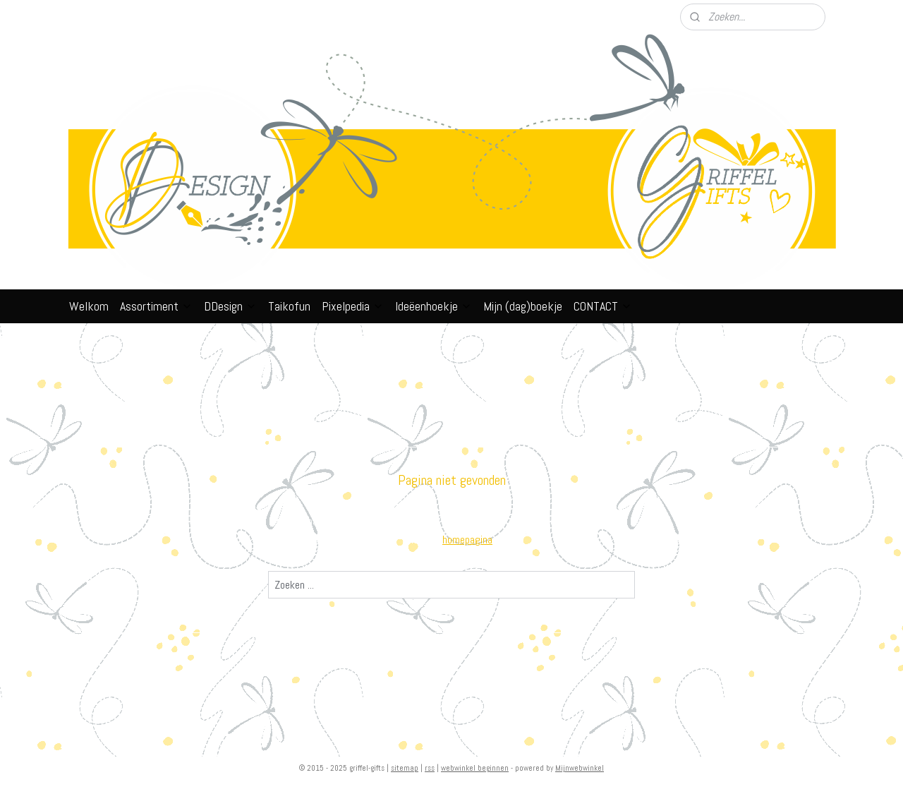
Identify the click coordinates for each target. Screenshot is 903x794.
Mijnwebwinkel (579, 768)
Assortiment (156, 306)
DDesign (230, 306)
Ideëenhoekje (433, 306)
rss (430, 768)
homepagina (467, 539)
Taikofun (289, 306)
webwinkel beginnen (475, 768)
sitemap (404, 768)
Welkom (89, 306)
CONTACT (603, 306)
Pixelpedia (353, 306)
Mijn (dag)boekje (522, 306)
